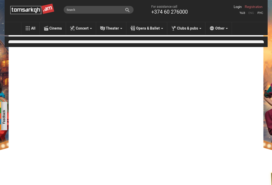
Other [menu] (221, 28)
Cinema (55, 28)
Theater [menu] (114, 28)
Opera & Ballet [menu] (149, 28)
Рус (260, 13)
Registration (253, 7)
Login (238, 7)
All (33, 28)
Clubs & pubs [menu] (189, 28)
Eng (251, 13)
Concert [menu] (84, 28)
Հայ (242, 13)
